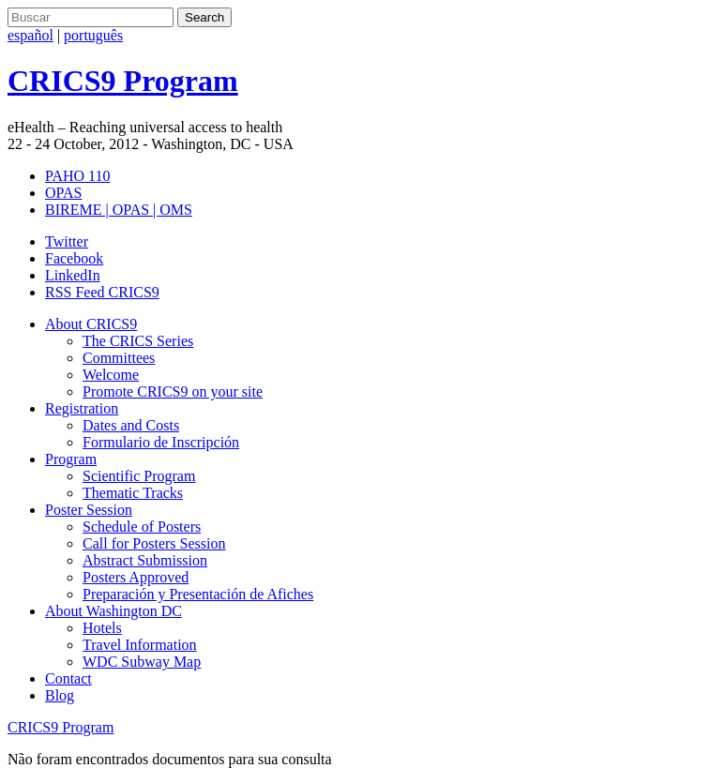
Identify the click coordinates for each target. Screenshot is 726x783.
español (30, 35)
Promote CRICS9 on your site (173, 391)
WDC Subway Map (142, 662)
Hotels (102, 628)
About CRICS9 (91, 324)
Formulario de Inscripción (161, 442)
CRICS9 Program (60, 727)
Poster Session (88, 510)
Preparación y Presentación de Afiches (198, 594)
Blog (59, 695)
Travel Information (140, 645)
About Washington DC (113, 611)
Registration (81, 408)
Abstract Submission (145, 560)
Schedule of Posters (142, 527)
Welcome (111, 375)
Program (71, 459)
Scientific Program (139, 476)
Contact (68, 678)
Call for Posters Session (154, 543)
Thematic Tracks (133, 493)
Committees (119, 358)
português (93, 35)
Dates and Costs (131, 425)
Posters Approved (136, 577)
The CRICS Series (138, 341)
